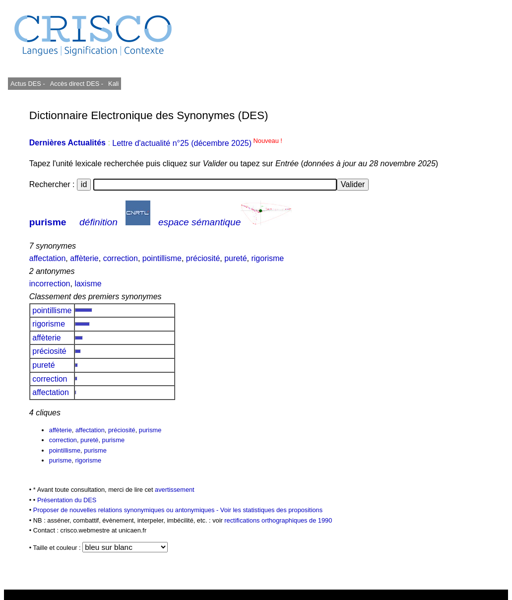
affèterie (84, 258)
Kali (113, 83)
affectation (47, 258)
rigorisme (267, 258)
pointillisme (162, 258)
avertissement (174, 489)
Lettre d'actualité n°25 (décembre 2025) (197, 143)
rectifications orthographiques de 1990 (278, 520)
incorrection (49, 283)
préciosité (203, 258)
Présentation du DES (67, 500)
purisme (47, 222)
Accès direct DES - (76, 83)
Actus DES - (27, 83)
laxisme (87, 283)
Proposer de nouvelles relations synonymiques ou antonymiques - (126, 510)
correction (120, 258)
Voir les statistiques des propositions (271, 510)
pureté (235, 258)
